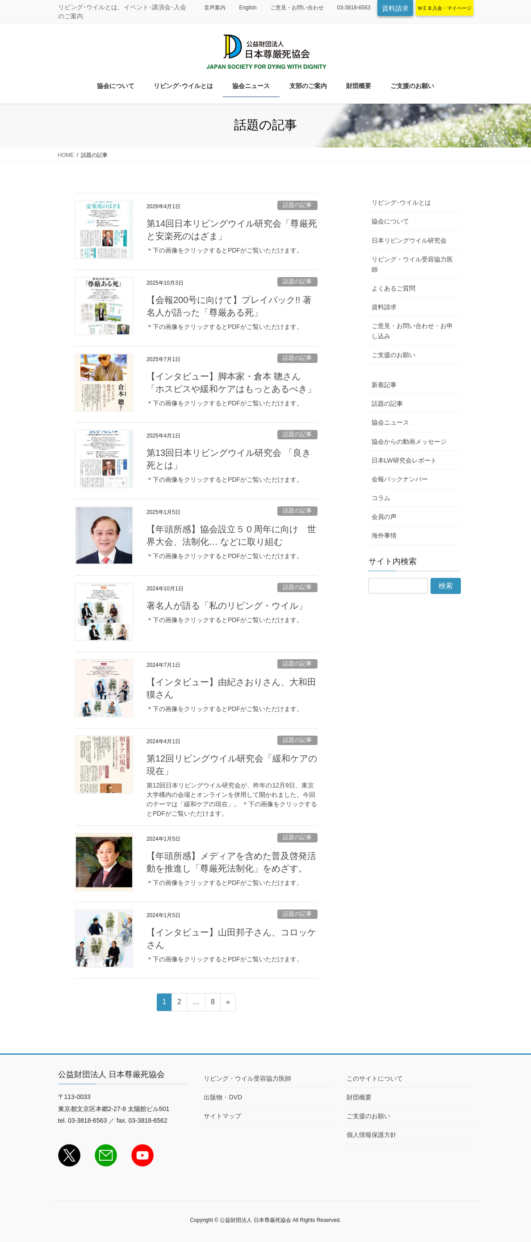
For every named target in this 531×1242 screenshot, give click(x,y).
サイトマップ (222, 1116)
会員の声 (384, 516)
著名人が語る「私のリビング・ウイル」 (226, 605)
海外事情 (384, 535)
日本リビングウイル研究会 (409, 240)
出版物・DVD (223, 1097)
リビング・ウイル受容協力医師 (412, 264)
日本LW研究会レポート (404, 460)
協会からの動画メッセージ (409, 441)
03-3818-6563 (354, 7)
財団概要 (359, 1097)
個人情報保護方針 (372, 1134)
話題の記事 (297, 205)
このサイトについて (375, 1078)
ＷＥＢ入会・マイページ (445, 8)
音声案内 (215, 7)
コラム (381, 497)
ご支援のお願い (393, 354)
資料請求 (395, 8)
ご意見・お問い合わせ (297, 7)
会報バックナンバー (400, 479)
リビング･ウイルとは (401, 202)
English (247, 7)
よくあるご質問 (393, 288)
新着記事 (384, 384)
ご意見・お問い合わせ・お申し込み (412, 331)
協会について (390, 221)
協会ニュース (390, 422)
